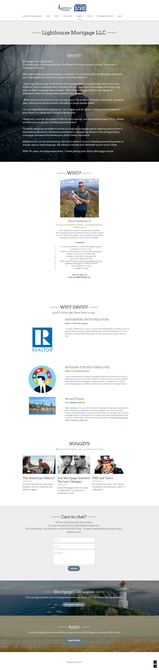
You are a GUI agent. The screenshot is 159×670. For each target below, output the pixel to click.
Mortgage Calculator (79, 602)
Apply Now (79, 638)
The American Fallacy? (39, 479)
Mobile (75, 404)
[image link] (79, 20)
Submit (79, 566)
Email (62, 544)
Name (62, 537)
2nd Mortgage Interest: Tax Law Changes (77, 480)
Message (64, 550)
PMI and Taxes (110, 479)
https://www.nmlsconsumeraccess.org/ (87, 261)
